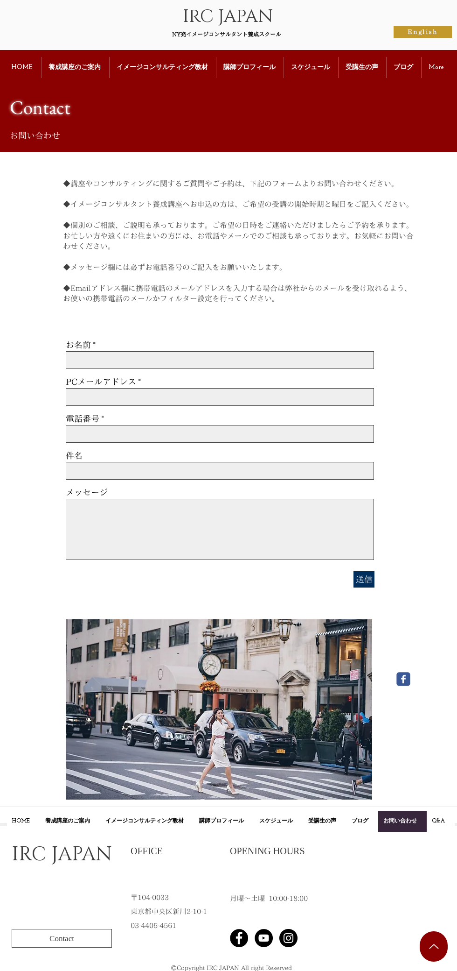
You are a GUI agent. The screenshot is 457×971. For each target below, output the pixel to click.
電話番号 (82, 418)
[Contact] (62, 938)
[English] (423, 32)
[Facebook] (239, 938)
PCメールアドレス (101, 381)
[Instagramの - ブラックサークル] (288, 938)
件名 (74, 455)
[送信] (363, 579)
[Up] (434, 946)
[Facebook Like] (370, 938)
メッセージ (87, 492)
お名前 (78, 344)
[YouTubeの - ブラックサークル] (264, 938)
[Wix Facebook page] (403, 679)
